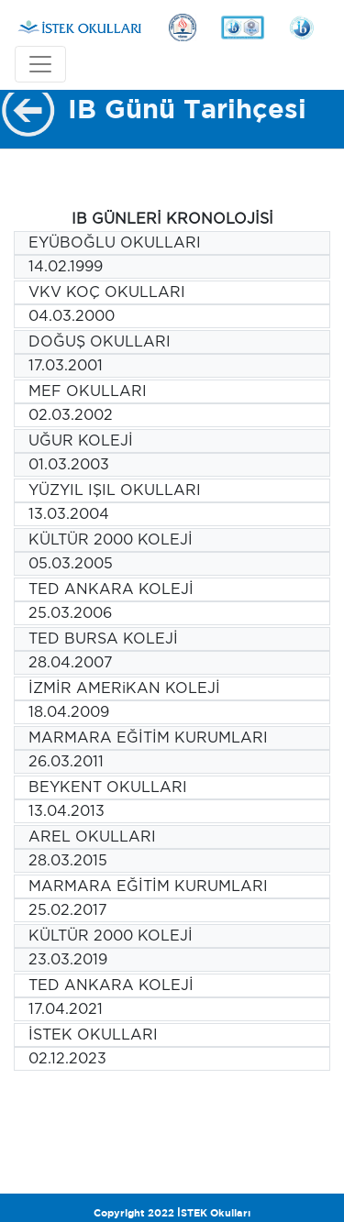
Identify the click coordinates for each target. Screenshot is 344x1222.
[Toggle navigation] (40, 64)
